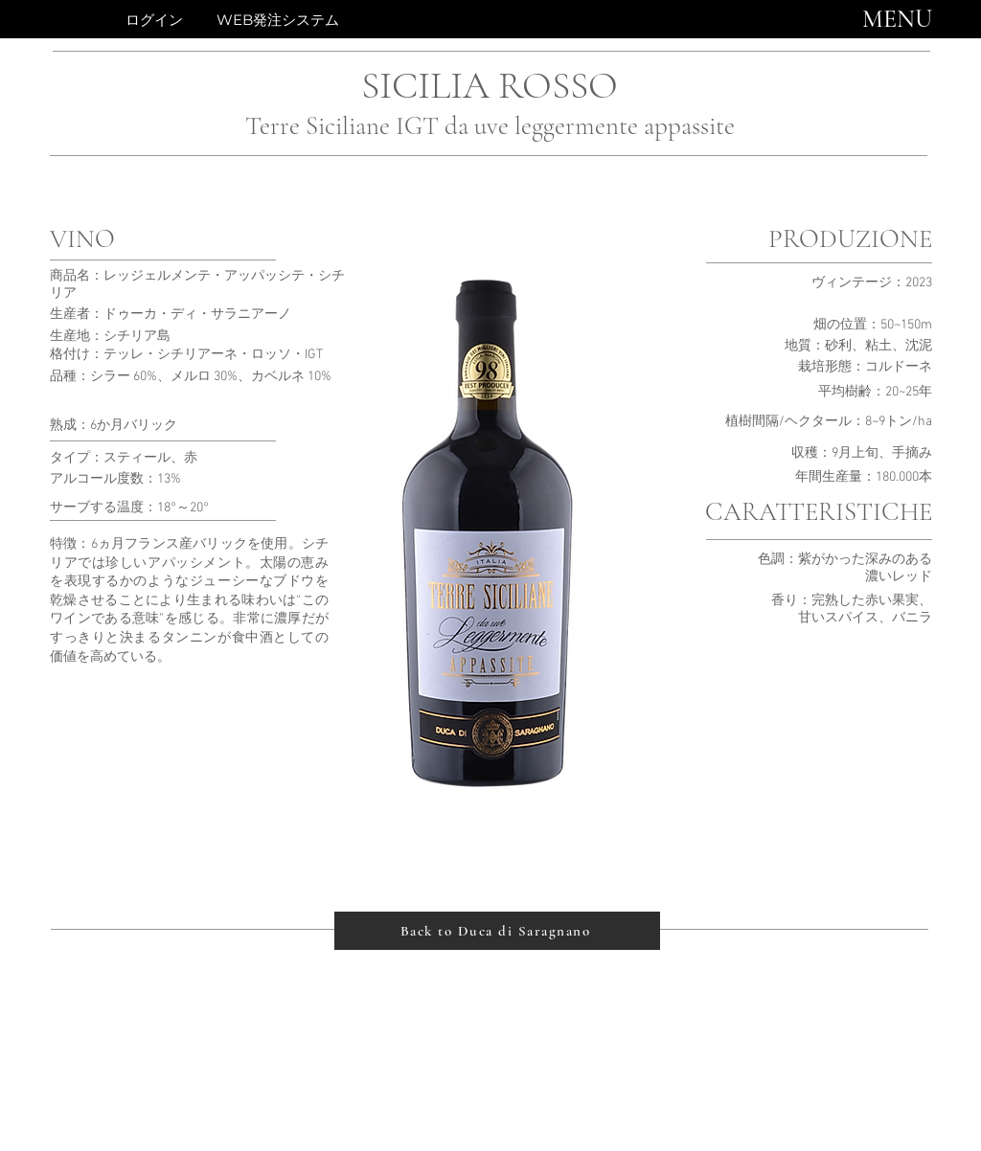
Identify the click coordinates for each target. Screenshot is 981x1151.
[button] (897, 19)
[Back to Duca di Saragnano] (497, 931)
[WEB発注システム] (277, 19)
